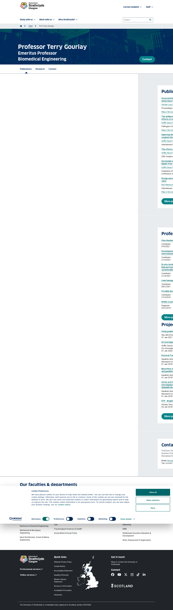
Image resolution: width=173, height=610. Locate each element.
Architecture (25, 502)
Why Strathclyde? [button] (68, 19)
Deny (153, 594)
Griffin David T (42, 104)
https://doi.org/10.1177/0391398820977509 (42, 192)
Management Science (132, 520)
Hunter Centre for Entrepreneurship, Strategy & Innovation (137, 514)
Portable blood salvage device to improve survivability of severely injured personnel (62, 291)
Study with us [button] (28, 19)
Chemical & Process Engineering (33, 510)
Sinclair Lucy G (30, 104)
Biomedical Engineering (30, 506)
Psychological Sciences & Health (68, 529)
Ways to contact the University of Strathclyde (124, 563)
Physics (91, 510)
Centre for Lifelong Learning (66, 507)
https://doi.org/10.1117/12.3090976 (39, 112)
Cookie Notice (59, 566)
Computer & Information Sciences (102, 502)
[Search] (150, 20)
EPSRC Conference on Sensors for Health (43, 302)
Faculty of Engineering (29, 498)
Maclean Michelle (57, 123)
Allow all (153, 579)
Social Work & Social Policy (65, 533)
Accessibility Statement (63, 571)
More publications (37, 201)
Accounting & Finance (131, 505)
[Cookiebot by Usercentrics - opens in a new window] (15, 605)
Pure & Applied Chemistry (99, 515)
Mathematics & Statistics (98, 506)
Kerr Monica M (30, 185)
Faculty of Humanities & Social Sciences (67, 502)
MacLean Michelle (68, 104)
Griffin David (29, 141)
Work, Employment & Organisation (137, 540)
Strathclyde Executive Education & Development (137, 534)
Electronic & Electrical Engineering (34, 526)
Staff (31, 26)
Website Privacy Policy (63, 562)
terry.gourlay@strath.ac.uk (40, 460)
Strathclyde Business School (135, 501)
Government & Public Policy (65, 516)
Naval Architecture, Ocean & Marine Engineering (34, 538)
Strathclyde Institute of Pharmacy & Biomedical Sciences (103, 520)
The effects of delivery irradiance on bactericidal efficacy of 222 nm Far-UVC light (61, 149)
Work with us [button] (47, 19)
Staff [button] (150, 7)
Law (56, 524)
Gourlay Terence (42, 123)
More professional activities (43, 317)
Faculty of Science (96, 498)
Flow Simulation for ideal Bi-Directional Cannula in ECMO (49, 240)
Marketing (127, 524)
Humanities (59, 520)
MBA (125, 529)
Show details (126, 605)
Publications (26, 69)
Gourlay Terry (54, 104)
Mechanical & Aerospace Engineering (30, 531)
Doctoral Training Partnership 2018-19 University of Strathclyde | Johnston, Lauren (61, 355)
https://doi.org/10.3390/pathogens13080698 (43, 130)
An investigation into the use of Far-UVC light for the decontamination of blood (59, 342)
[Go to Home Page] (21, 26)
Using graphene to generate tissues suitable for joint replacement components (60, 331)
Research (40, 69)
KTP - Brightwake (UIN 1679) (36, 401)
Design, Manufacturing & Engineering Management (30, 520)
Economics (127, 509)
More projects (35, 416)
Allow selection (152, 586)
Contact (147, 59)
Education (58, 512)
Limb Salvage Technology (35, 280)
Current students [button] (132, 7)
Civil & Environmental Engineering (34, 515)
